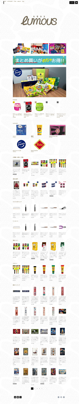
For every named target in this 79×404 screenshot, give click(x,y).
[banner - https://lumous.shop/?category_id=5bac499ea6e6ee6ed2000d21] (21, 48)
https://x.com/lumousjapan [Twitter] (58, 397)
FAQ (27, 2)
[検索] (2, 2)
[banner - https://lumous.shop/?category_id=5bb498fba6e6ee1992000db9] (39, 60)
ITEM (19, 2)
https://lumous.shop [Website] (64, 397)
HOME (8, 2)
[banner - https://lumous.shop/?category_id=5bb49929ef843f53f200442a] (39, 48)
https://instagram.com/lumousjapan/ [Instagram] (61, 397)
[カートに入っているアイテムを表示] (76, 2)
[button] (71, 2)
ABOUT (23, 2)
